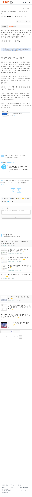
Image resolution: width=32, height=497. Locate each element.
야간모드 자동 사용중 (6, 489)
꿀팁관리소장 (3, 16)
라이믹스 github (13, 485)
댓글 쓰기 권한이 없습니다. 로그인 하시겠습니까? (13, 210)
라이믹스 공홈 (5, 485)
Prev (7, 337)
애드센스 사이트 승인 (9, 155)
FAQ (12, 487)
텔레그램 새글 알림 (24, 487)
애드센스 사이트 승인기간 (20, 155)
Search (11, 331)
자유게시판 (6, 235)
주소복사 (9, 16)
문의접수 (20, 485)
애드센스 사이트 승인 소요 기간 (11, 157)
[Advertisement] (16, 135)
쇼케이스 (16, 487)
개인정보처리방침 (5, 487)
